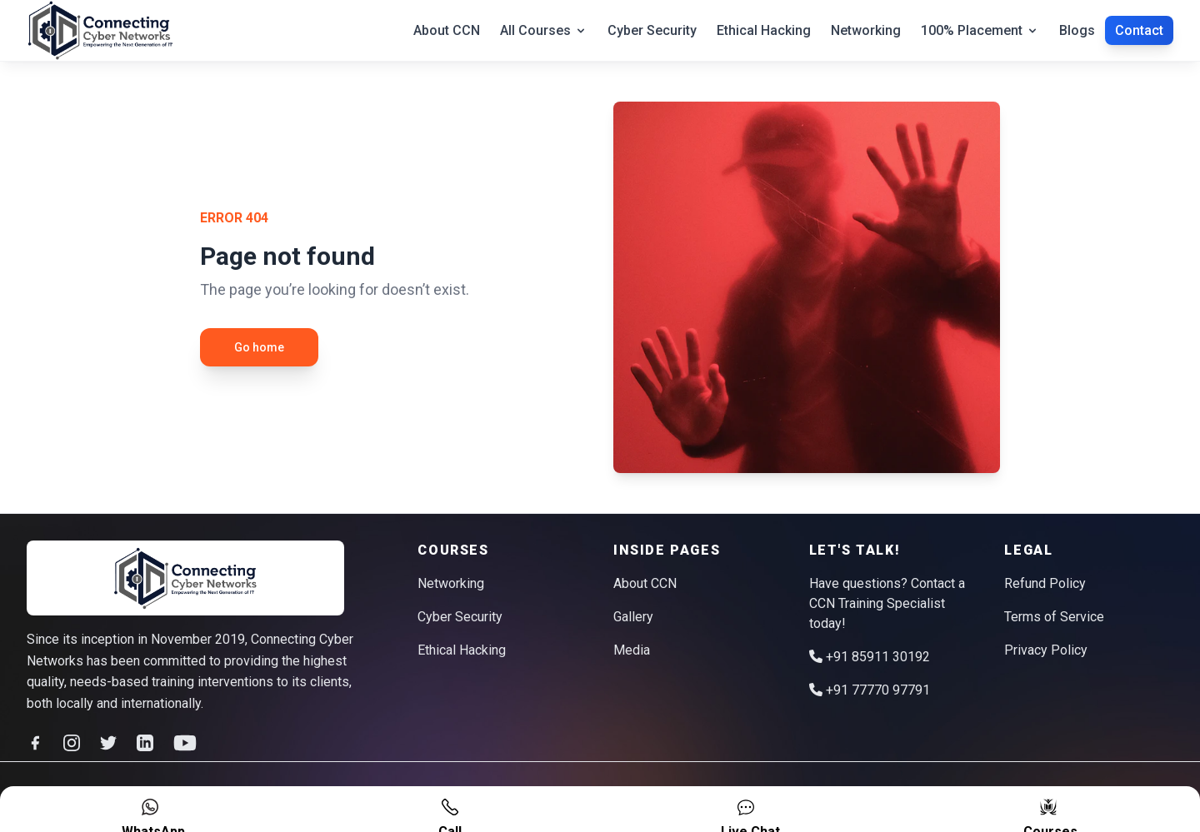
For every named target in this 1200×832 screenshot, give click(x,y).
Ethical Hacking (764, 30)
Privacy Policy (1046, 650)
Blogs (1077, 30)
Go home (259, 347)
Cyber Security (652, 30)
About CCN (446, 30)
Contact (1139, 30)
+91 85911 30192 (869, 657)
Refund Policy (1045, 583)
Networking (866, 30)
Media (631, 650)
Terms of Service (1054, 617)
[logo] (185, 578)
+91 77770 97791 (869, 690)
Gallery (633, 617)
